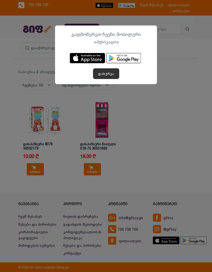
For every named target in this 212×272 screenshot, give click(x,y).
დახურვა (106, 73)
